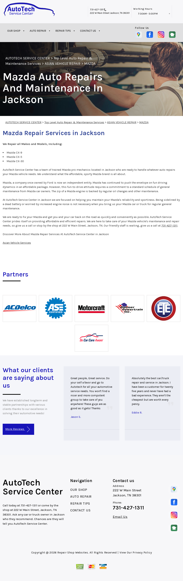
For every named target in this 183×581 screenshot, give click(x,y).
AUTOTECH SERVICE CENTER (27, 58)
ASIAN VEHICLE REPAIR (62, 64)
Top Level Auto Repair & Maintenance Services (74, 122)
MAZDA (89, 64)
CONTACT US (88, 30)
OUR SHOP (13, 30)
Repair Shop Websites (72, 552)
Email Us (120, 517)
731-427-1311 (96, 9)
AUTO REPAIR (38, 30)
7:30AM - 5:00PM (148, 13)
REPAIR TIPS (63, 30)
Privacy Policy (142, 552)
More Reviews (17, 429)
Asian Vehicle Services (17, 242)
